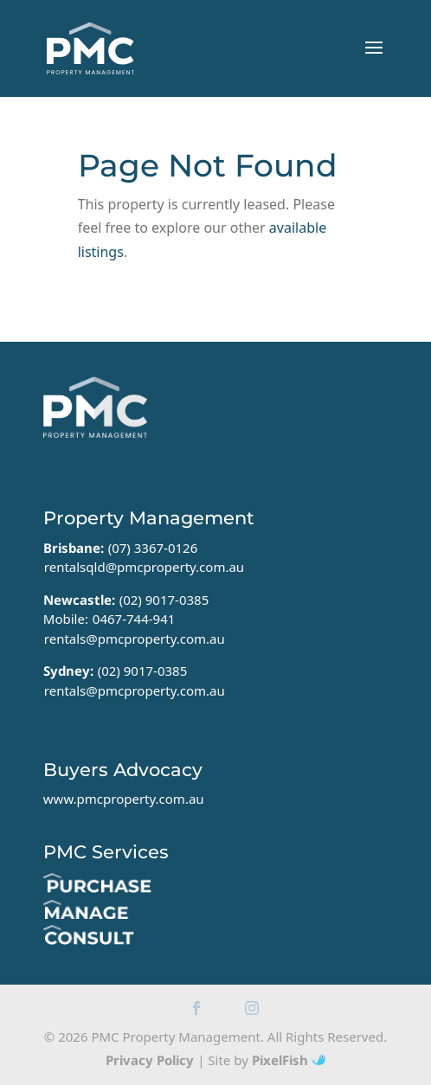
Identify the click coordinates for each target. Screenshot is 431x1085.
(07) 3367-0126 (153, 547)
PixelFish (288, 1060)
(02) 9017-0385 (164, 599)
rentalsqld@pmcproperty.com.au (144, 566)
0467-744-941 (134, 618)
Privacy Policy (150, 1060)
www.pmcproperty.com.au (123, 798)
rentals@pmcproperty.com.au (134, 638)
